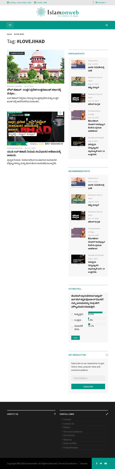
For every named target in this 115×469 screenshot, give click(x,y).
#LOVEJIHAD (19, 34)
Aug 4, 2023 (93, 141)
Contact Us (68, 423)
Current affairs (17, 53)
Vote (75, 337)
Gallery (66, 427)
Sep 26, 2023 (93, 117)
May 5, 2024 (93, 64)
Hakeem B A (93, 60)
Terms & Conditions (72, 431)
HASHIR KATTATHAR (96, 137)
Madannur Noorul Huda (95, 79)
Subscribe (88, 386)
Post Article (69, 435)
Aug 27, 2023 (93, 84)
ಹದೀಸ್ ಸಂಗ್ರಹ (94, 104)
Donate (84, 463)
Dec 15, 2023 (93, 101)
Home (9, 34)
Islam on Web (69, 443)
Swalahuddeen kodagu (94, 113)
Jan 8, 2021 (28, 86)
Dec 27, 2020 (30, 148)
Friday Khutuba (70, 447)
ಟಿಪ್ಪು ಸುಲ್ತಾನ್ (93, 87)
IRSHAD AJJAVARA (14, 86)
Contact (67, 419)
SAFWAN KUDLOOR (15, 148)
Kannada (101, 2)
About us (67, 439)
